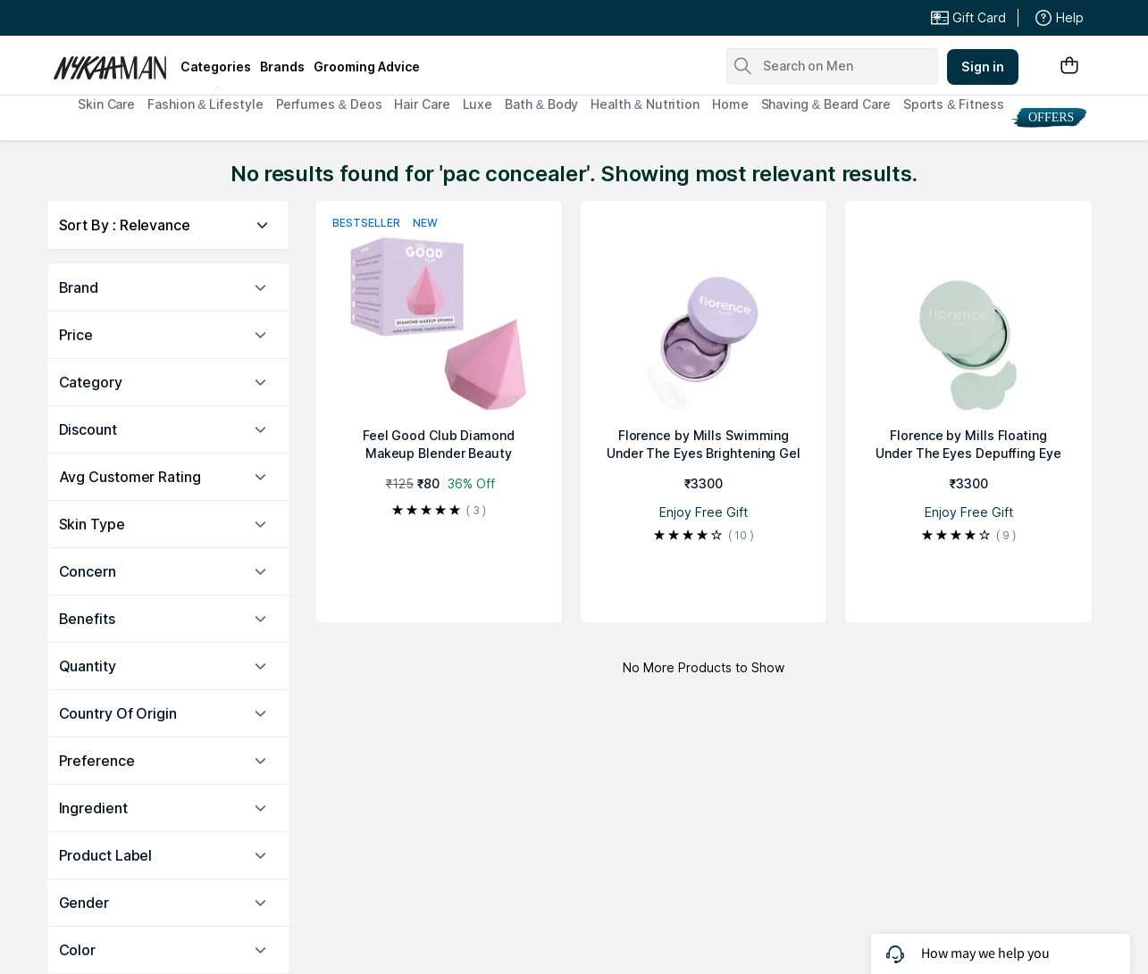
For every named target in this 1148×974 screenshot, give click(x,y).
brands (282, 66)
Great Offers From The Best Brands (184, 18)
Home (730, 104)
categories (215, 66)
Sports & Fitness (953, 104)
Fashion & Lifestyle (205, 104)
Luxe (478, 104)
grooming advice (367, 66)
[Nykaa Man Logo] (115, 61)
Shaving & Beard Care (826, 104)
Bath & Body (541, 104)
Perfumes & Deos (329, 104)
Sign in (982, 66)
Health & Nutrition (645, 104)
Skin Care (106, 104)
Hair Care (421, 104)
